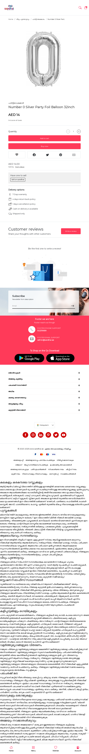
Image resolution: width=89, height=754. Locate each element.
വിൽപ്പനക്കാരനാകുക (65, 460)
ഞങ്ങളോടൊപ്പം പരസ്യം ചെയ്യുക (40, 460)
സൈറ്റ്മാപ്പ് (53, 474)
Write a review (71, 231)
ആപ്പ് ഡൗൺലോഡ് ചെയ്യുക (36, 465)
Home (10, 19)
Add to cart (44, 138)
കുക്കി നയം (15, 474)
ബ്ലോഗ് (18, 465)
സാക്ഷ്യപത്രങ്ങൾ (68, 474)
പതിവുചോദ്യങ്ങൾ (38, 469)
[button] (80, 8)
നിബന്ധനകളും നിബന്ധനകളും (34, 474)
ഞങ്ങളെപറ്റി (18, 460)
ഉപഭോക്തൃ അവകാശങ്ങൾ (61, 465)
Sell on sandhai (17, 179)
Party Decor (19, 167)
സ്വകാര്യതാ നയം (56, 469)
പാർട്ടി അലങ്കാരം (38, 19)
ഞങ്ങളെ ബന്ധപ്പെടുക (19, 469)
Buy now (44, 146)
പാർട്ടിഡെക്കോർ (16, 103)
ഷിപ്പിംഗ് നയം (71, 469)
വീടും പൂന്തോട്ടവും (22, 19)
